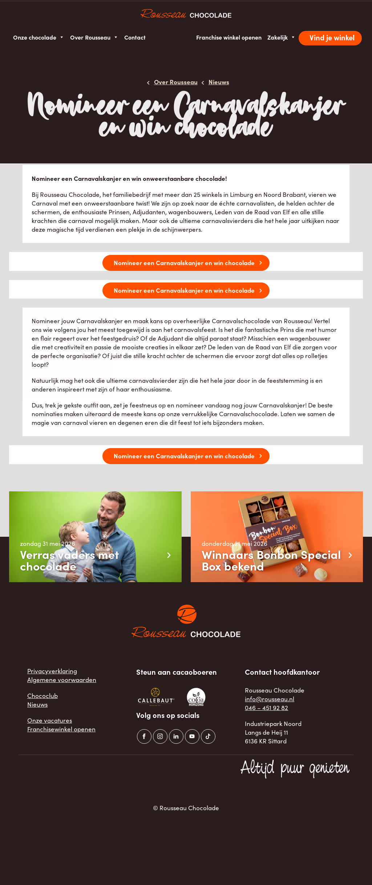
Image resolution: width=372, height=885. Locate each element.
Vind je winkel (332, 37)
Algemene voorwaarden (61, 679)
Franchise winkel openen (229, 37)
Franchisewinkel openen (61, 729)
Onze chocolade (38, 37)
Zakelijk (281, 37)
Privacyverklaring (52, 671)
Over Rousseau (94, 37)
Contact (135, 37)
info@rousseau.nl (269, 699)
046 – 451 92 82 (266, 707)
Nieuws (37, 704)
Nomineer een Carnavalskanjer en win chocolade (184, 262)
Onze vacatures (49, 720)
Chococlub (42, 695)
